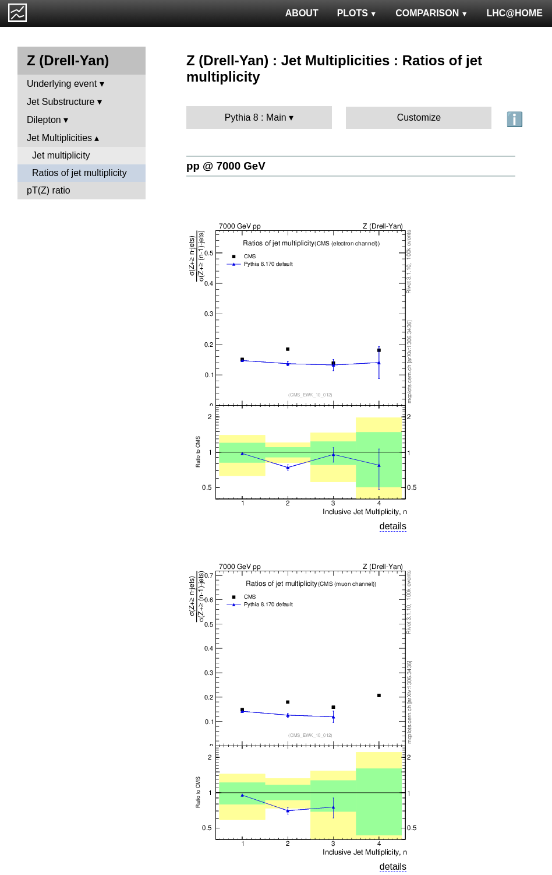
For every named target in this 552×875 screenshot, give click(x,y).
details (393, 526)
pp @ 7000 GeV (226, 166)
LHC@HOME (515, 13)
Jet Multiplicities (59, 138)
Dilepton (44, 120)
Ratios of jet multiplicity (79, 173)
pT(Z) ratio (48, 190)
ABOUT (302, 13)
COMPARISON (431, 13)
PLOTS (357, 13)
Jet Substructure (61, 102)
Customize (419, 117)
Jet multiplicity (61, 155)
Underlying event (62, 84)
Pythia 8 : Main (255, 117)
